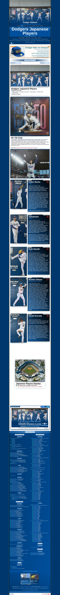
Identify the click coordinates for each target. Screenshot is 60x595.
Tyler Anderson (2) (35, 506)
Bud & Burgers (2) (13, 552)
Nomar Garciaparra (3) (36, 523)
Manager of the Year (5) (34, 500)
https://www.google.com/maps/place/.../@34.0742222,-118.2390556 (30, 386)
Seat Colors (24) (15, 448)
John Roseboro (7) (35, 499)
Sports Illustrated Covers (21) (15, 455)
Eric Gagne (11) (35, 466)
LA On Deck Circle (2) (14, 548)
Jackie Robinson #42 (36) (36, 445)
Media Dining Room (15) (16, 483)
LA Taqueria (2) (13, 551)
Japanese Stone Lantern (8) (15, 494)
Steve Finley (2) (35, 492)
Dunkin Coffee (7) (13, 521)
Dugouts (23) (13, 456)
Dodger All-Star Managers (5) (35, 504)
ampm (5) (12, 511)
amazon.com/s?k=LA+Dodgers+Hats (42, 49)
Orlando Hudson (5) (35, 493)
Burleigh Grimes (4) (35, 448)
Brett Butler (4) (35, 533)
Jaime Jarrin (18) (35, 456)
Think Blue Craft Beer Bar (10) (15, 539)
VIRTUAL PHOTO (33, 40)
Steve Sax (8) (35, 476)
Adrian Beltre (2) (35, 483)
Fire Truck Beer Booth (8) (14, 526)
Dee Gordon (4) (35, 524)
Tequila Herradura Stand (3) (14, 535)
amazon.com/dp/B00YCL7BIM (43, 54)
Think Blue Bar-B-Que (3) (14, 553)
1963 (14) (14, 440)
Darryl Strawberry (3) (36, 540)
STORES (35, 37)
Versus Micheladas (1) (14, 549)
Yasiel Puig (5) (35, 538)
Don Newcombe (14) (36, 465)
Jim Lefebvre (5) (35, 473)
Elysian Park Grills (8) (14, 514)
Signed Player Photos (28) (14, 454)
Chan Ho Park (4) (35, 512)
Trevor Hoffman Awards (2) (35, 467)
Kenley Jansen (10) (35, 468)
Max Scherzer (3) (35, 517)
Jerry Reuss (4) (35, 514)
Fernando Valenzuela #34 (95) (37, 444)
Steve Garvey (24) (35, 460)
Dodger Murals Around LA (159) (35, 553)
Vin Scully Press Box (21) (14, 482)
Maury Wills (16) (35, 462)
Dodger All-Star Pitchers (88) (35, 505)
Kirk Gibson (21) (35, 461)
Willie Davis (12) (35, 491)
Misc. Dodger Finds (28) (34, 552)
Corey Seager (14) (35, 477)
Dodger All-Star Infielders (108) (35, 520)
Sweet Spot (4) (13, 537)
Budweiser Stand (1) (14, 555)
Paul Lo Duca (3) (35, 526)
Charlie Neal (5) (35, 498)
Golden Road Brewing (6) (14, 522)
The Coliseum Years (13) (14, 487)
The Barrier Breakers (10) (14, 470)
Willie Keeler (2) (35, 449)
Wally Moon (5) (35, 497)
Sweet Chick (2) (13, 513)
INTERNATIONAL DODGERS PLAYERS (25, 39)
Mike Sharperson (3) (36, 530)
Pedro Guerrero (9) (35, 486)
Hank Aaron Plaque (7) (14, 471)
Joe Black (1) (35, 470)
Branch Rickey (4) (35, 451)
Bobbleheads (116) (13, 460)
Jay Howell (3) (35, 510)
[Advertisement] (30, 350)
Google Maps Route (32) (16, 497)
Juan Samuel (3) (35, 529)
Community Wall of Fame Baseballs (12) (16, 468)
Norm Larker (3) (35, 525)
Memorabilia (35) (13, 480)
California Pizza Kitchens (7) (15, 506)
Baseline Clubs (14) (13, 516)
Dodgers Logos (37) (13, 445)
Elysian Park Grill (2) (14, 559)
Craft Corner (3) (13, 532)
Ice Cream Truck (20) (14, 527)
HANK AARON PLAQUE (44, 39)
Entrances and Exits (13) (14, 499)
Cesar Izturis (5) (35, 494)
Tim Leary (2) (35, 488)
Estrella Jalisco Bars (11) (14, 520)
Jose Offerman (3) (35, 527)
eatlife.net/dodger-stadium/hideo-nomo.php (36, 210)
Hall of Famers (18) (34, 447)
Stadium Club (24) (13, 544)
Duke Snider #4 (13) (36, 440)
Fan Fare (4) (12, 533)
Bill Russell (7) (35, 528)
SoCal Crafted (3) (13, 512)
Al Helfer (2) (34, 455)
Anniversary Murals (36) (16, 446)
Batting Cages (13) (13, 452)
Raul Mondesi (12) (35, 474)
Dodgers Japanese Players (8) (15, 467)
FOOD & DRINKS (28, 37)
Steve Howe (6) (35, 472)
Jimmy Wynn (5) (35, 541)
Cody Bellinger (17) (35, 458)
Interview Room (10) (14, 453)
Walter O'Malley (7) (35, 450)
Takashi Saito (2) (35, 516)
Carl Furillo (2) (35, 480)
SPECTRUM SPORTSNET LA (26, 40)
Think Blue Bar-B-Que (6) (14, 521)
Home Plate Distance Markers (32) (15, 449)
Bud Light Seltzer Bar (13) (14, 531)
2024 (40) (14, 443)
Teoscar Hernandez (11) (36, 487)
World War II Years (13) (14, 485)
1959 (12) (14, 439)
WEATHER (39, 37)
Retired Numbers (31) (34, 438)
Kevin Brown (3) (35, 508)
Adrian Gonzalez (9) (35, 485)
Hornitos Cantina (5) (13, 525)
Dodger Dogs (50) (13, 505)
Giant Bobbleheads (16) (16, 461)
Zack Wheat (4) (35, 453)
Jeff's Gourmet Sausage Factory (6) (16, 540)
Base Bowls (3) (13, 515)
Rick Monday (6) (35, 536)
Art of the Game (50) (15, 568)
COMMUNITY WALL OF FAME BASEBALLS (16, 40)
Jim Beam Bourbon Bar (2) (14, 524)
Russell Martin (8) (35, 489)
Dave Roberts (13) (35, 501)
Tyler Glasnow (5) (35, 509)
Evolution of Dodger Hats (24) (15, 489)
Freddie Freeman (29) (36, 522)
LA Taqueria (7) (13, 536)
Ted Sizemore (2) (35, 476)
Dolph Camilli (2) (35, 459)
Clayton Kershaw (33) (36, 464)
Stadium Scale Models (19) (14, 481)
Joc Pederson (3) (35, 537)
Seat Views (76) (13, 447)
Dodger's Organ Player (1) (14, 480)
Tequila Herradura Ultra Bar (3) (15, 550)
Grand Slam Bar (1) (13, 552)
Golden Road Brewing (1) (14, 554)
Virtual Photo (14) (13, 469)
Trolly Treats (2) (13, 547)
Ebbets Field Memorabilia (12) (15, 486)
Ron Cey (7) (34, 521)
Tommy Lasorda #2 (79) (36, 439)
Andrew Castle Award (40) (14, 490)
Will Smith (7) (35, 531)
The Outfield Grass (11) (14, 463)
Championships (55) (13, 438)
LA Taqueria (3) (13, 523)
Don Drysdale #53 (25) (36, 446)
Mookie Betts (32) (35, 484)
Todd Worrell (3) (35, 519)
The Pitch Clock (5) (15, 484)
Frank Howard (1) (35, 471)
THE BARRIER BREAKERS (40, 40)
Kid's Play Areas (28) (14, 444)
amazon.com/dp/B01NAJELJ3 (43, 52)
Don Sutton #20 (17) (36, 442)
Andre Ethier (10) (35, 484)
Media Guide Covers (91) (14, 479)
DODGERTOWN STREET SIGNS (30, 42)
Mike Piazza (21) (35, 475)
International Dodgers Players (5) (15, 472)
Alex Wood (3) (35, 518)
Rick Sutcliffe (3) (35, 478)
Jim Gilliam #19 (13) (35, 441)
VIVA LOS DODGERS (47, 40)
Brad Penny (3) (35, 513)
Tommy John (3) (35, 511)
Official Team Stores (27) (14, 566)
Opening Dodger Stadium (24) (15, 488)
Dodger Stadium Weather (34, 547)
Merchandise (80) (15, 567)
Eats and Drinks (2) (13, 523)
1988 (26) (14, 442)
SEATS (32, 37)
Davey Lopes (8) (35, 495)
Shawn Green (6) (35, 534)
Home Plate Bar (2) (13, 510)
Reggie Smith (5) (35, 539)
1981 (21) (14, 441)
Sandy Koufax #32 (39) (36, 443)
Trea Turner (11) (35, 481)
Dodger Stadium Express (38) (15, 496)
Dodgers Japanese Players (30, 571)
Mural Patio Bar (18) (13, 538)
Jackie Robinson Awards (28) (35, 469)
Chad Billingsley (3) (35, 507)
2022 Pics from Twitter (34, 554)
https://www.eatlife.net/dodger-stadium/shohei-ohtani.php (27, 147)
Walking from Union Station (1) (17, 498)
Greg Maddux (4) (35, 496)
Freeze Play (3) (13, 534)
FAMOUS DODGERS (22, 37)
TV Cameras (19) (13, 475)
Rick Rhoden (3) (35, 515)
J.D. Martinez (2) (35, 535)
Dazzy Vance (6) (35, 452)
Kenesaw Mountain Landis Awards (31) (36, 457)
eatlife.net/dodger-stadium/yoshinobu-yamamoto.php (38, 242)
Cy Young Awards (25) (34, 463)
